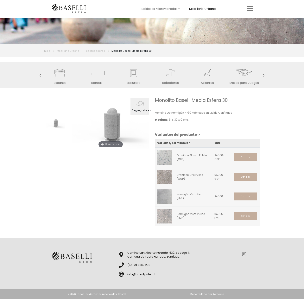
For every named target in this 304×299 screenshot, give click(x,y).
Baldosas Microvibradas (160, 9)
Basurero (133, 75)
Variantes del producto (177, 134)
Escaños (60, 75)
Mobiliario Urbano (203, 9)
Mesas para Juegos (244, 75)
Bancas (96, 75)
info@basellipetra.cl (141, 274)
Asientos (207, 75)
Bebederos (170, 75)
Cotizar (245, 157)
